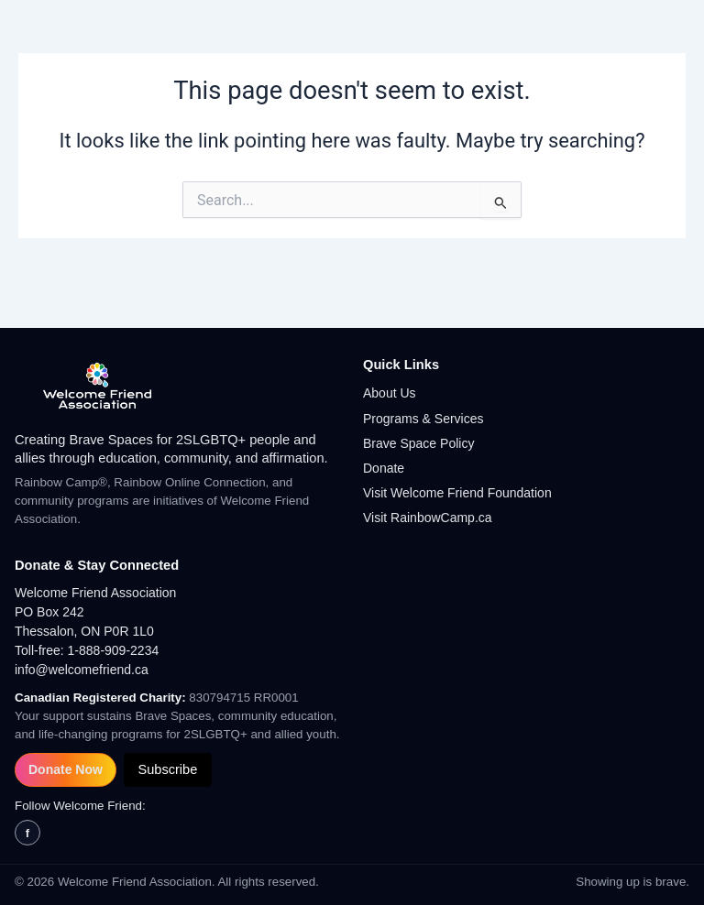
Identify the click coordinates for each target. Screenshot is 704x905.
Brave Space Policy (418, 443)
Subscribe (167, 769)
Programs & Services (423, 418)
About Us (389, 393)
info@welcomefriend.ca (81, 669)
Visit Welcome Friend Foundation (457, 492)
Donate (383, 468)
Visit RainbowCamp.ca (427, 517)
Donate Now (65, 769)
